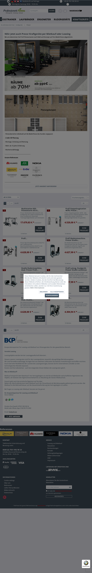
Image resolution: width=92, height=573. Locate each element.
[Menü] (89, 561)
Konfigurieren (52, 295)
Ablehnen (44, 292)
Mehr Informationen (37, 288)
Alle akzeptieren (57, 292)
